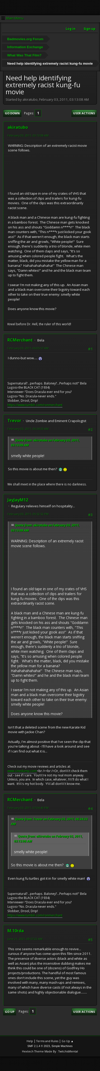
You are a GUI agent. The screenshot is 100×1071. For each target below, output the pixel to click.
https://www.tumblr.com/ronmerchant (34, 405)
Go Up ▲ (68, 1041)
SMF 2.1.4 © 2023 (38, 1046)
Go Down (12, 113)
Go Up (9, 1012)
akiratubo (17, 127)
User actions (84, 113)
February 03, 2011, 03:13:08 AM (28, 135)
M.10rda (15, 930)
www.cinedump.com (22, 771)
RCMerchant (20, 340)
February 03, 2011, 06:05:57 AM (28, 348)
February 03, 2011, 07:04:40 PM (28, 808)
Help (30, 1041)
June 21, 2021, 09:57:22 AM (24, 939)
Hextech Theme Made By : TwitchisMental (50, 1051)
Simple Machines (62, 1046)
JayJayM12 (17, 500)
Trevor (14, 420)
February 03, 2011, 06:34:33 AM (28, 429)
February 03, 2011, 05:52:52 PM (28, 514)
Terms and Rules (47, 1041)
